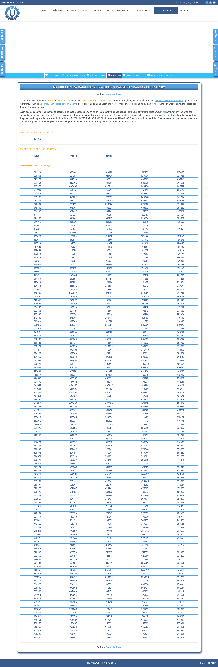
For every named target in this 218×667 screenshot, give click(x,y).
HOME (43, 10)
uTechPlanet (56, 10)
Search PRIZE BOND (73, 75)
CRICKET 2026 (144, 10)
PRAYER (109, 10)
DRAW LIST (114, 75)
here (165, 112)
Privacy (211, 663)
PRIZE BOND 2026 (166, 10)
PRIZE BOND (52, 75)
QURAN (97, 10)
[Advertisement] (109, 48)
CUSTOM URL (124, 10)
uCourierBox (72, 10)
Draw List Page (113, 94)
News (86, 10)
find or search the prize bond (169, 100)
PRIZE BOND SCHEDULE (159, 75)
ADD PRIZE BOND (96, 75)
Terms (201, 663)
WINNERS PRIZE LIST (134, 75)
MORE (184, 10)
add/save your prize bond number (58, 104)
